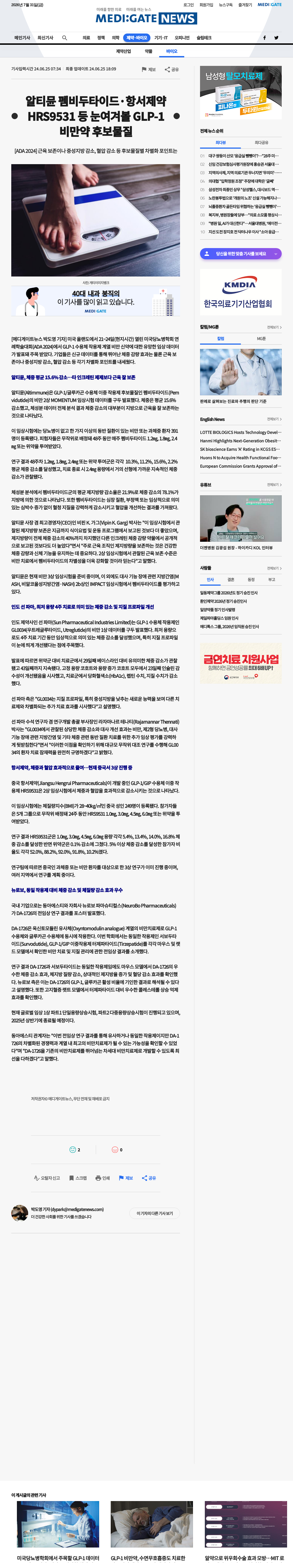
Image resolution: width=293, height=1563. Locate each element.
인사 (210, 579)
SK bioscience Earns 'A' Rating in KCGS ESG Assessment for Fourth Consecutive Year (241, 449)
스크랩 (81, 1178)
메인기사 (22, 38)
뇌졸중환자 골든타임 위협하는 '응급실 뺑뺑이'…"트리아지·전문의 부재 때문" (245, 206)
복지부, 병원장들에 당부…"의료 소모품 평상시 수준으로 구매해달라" (245, 215)
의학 (115, 38)
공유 (175, 69)
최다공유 (261, 142)
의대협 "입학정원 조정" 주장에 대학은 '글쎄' (241, 181)
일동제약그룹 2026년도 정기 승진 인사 (229, 593)
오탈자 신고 (50, 1178)
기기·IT (160, 38)
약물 (148, 51)
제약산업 (123, 51)
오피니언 (182, 38)
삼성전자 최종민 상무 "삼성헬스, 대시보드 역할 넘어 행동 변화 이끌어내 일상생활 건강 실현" (245, 189)
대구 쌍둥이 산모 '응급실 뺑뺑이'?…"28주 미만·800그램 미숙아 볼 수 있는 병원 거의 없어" (245, 156)
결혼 (230, 579)
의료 (86, 38)
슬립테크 (204, 38)
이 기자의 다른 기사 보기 (155, 1213)
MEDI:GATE (270, 4)
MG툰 (261, 338)
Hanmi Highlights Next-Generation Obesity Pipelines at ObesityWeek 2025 (241, 440)
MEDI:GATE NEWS (146, 16)
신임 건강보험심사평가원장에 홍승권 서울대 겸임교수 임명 (245, 164)
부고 (271, 579)
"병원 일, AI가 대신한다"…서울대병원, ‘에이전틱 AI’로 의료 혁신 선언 (245, 223)
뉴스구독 (225, 5)
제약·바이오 (136, 38)
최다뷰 (221, 142)
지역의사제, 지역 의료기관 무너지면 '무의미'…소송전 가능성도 (245, 172)
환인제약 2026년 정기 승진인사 (223, 601)
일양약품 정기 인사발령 (217, 609)
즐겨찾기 (245, 5)
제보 (152, 69)
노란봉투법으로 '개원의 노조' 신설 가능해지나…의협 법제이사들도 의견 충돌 (245, 198)
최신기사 (45, 38)
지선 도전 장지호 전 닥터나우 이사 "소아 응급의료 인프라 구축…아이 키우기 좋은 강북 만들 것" (245, 232)
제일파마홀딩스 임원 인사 (219, 618)
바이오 (171, 51)
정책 (101, 38)
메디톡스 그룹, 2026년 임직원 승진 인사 (229, 626)
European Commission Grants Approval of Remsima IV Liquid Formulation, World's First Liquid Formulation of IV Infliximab (241, 466)
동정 (251, 579)
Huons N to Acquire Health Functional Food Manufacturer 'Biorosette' (241, 457)
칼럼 (220, 338)
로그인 (188, 5)
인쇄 (106, 1178)
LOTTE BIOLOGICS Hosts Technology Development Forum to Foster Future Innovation (241, 432)
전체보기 (272, 327)
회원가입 (206, 5)
